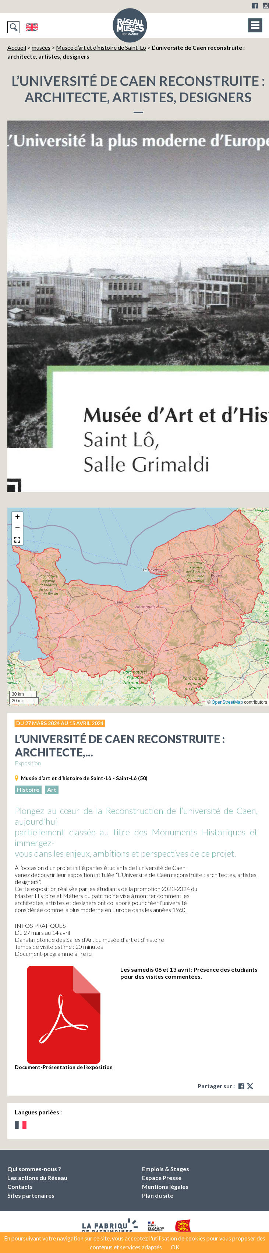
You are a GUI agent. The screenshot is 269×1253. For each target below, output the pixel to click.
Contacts (20, 1186)
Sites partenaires (30, 1195)
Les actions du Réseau (37, 1177)
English (32, 27)
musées (41, 47)
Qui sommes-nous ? (34, 1168)
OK (175, 1246)
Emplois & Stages (165, 1168)
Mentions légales (165, 1186)
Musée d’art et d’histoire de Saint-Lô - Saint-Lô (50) (84, 778)
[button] (17, 517)
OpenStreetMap (227, 702)
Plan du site (157, 1195)
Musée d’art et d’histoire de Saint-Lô (101, 47)
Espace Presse (161, 1177)
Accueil (16, 47)
